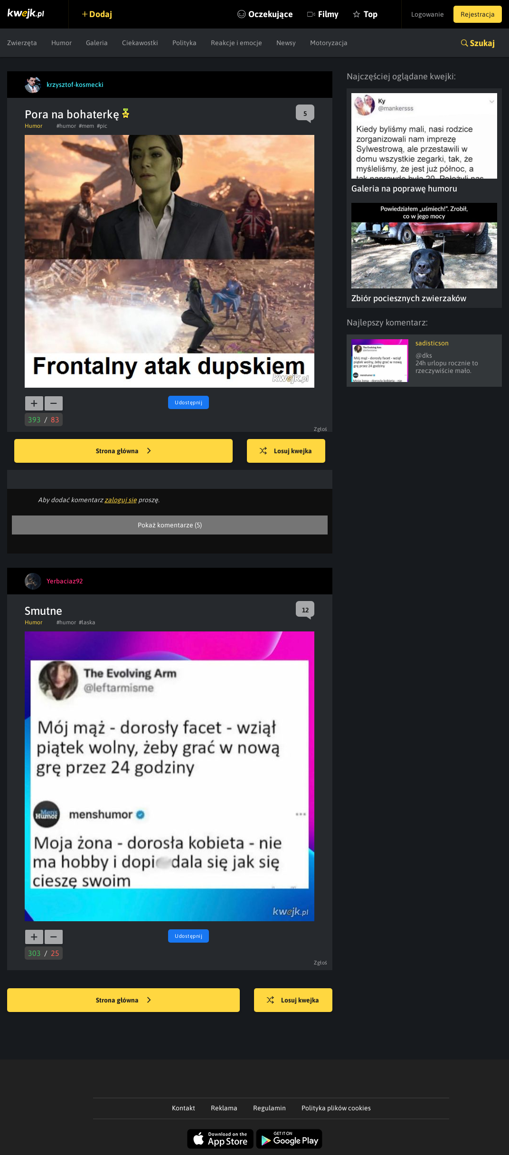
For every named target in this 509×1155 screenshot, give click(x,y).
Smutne (43, 610)
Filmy (328, 14)
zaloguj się (120, 500)
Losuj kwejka (286, 451)
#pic (102, 126)
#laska (87, 622)
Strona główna (123, 451)
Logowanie (427, 14)
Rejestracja (478, 14)
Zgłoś (321, 429)
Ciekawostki (140, 43)
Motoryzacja (329, 43)
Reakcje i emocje (236, 43)
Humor (61, 43)
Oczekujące (270, 14)
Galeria (97, 43)
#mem (86, 126)
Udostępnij (188, 402)
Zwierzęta (22, 43)
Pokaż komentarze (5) (170, 525)
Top (370, 14)
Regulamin (269, 1108)
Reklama (224, 1108)
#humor (66, 126)
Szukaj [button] (482, 43)
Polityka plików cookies (336, 1108)
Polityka (184, 43)
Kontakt (183, 1108)
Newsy (286, 43)
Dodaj (100, 14)
